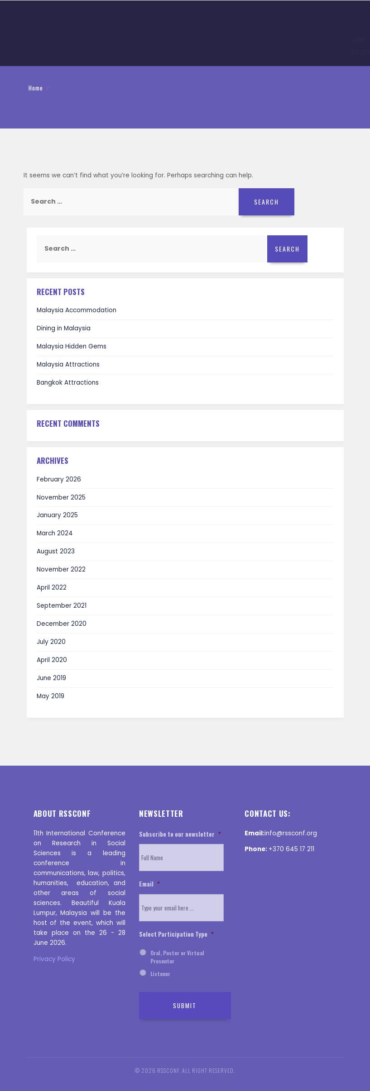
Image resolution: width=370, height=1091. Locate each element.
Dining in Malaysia (64, 328)
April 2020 (52, 660)
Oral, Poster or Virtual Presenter (177, 957)
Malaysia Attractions (68, 364)
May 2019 (50, 696)
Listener (160, 973)
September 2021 (61, 605)
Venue (215, 40)
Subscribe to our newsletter (180, 834)
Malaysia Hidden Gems (71, 346)
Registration (176, 40)
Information (58, 40)
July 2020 (51, 642)
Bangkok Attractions (68, 382)
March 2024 (55, 533)
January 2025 (57, 515)
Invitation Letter (292, 40)
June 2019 (51, 678)
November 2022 (61, 569)
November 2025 (61, 497)
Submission (132, 40)
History (247, 40)
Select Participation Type (176, 934)
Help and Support (102, 52)
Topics (97, 40)
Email (149, 884)
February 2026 (59, 479)
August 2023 (56, 551)
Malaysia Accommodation (76, 310)
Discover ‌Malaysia (40, 52)
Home (21, 40)
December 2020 (61, 623)
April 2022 (52, 587)
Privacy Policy (54, 959)
